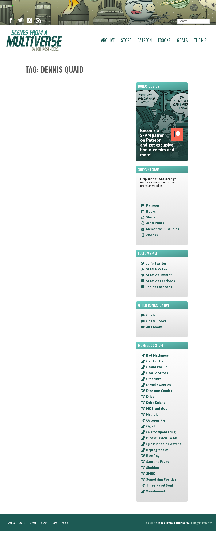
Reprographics (157, 450)
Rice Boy (152, 456)
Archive (108, 40)
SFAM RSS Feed (157, 269)
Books (151, 211)
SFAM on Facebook (160, 281)
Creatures (154, 379)
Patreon (145, 40)
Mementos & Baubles (162, 229)
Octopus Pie (155, 420)
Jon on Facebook (159, 287)
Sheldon (152, 467)
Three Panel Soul (159, 485)
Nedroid (152, 414)
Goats (182, 40)
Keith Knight (155, 402)
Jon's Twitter (156, 263)
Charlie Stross (157, 373)
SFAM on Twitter (159, 275)
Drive (150, 397)
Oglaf (150, 426)
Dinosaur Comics (159, 391)
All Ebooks (154, 327)
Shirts (150, 217)
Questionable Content (163, 444)
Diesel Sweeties (158, 385)
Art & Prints (155, 223)
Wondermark (156, 491)
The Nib (200, 40)
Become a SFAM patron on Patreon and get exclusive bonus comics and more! (161, 142)
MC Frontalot (156, 408)
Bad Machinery (157, 355)
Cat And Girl (155, 361)
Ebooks (164, 40)
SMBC (150, 473)
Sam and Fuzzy (157, 462)
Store (126, 40)
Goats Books (156, 321)
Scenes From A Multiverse (173, 535)
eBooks (152, 235)
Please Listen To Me (162, 438)
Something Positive (161, 479)
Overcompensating (161, 432)
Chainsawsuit (156, 367)
